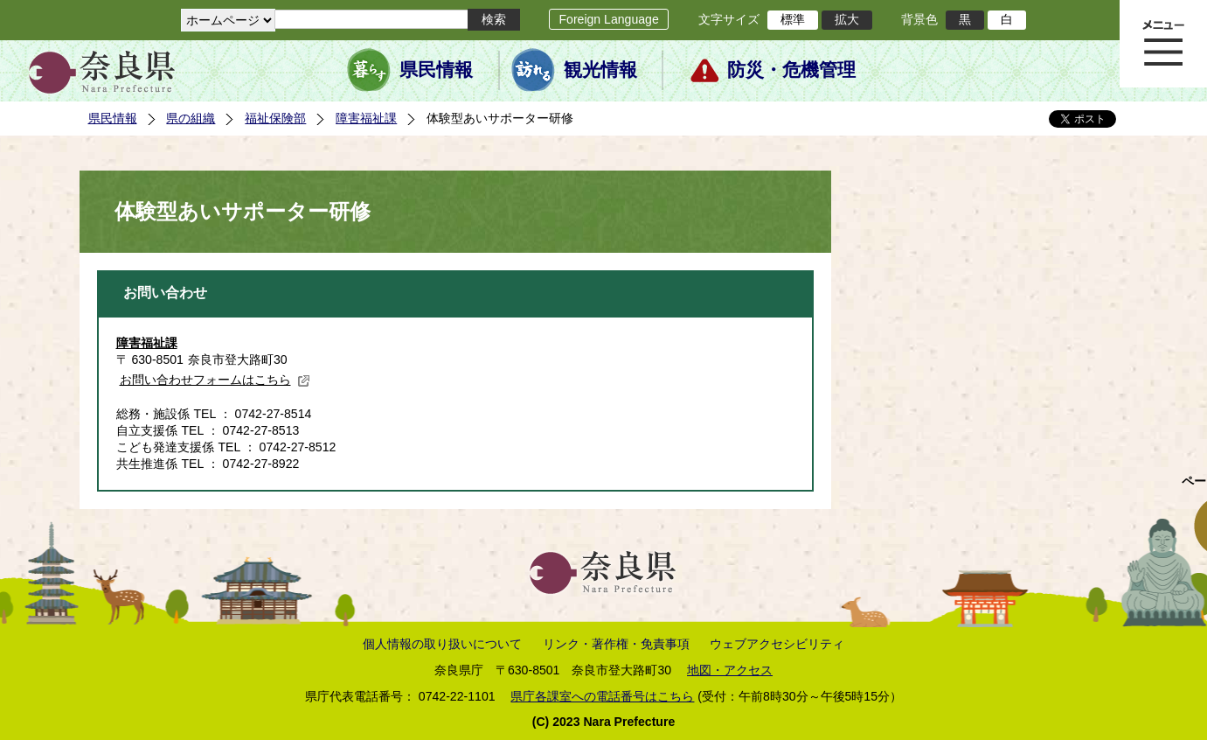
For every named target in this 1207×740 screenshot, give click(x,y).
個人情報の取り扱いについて (442, 644)
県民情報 (436, 69)
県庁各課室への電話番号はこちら (602, 696)
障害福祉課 (366, 118)
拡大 (847, 19)
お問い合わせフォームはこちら (215, 380)
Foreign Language (608, 19)
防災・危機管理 (791, 69)
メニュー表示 (1163, 43)
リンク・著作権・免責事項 (616, 644)
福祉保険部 (275, 118)
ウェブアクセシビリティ (777, 644)
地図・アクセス (730, 670)
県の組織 (190, 118)
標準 (792, 19)
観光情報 (600, 69)
